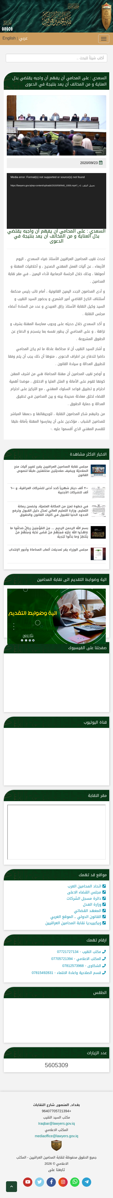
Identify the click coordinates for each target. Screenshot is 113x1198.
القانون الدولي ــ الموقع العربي (78, 916)
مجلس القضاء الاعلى (86, 892)
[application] (56, 201)
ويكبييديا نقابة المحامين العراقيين (75, 922)
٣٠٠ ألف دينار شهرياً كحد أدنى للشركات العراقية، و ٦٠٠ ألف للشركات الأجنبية (49, 490)
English (9, 38)
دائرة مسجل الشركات (86, 898)
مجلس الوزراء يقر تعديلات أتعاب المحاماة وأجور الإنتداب (48, 550)
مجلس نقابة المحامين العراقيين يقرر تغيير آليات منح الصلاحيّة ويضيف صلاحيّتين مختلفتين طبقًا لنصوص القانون (51, 471)
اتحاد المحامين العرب (87, 886)
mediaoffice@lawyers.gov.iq (56, 1136)
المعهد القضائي (90, 910)
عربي (23, 38)
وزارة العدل (94, 904)
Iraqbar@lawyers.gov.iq (56, 1123)
